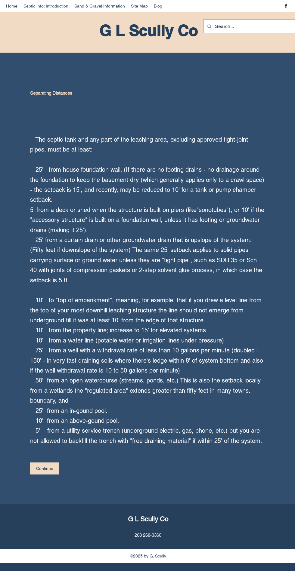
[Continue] (44, 468)
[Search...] (248, 26)
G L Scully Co (148, 30)
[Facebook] (286, 6)
